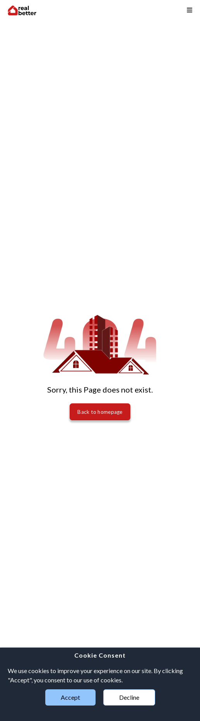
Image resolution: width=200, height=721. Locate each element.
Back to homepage (99, 412)
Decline (129, 697)
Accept (70, 697)
